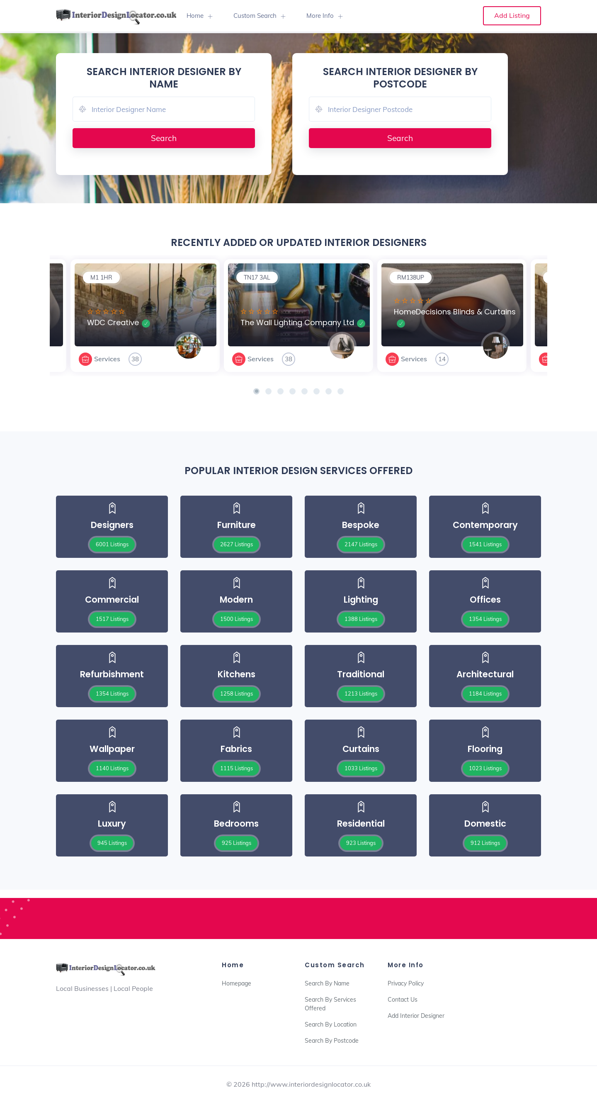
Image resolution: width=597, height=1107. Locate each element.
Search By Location (331, 1024)
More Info (320, 15)
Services (107, 359)
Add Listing (512, 15)
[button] (256, 391)
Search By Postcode (332, 1040)
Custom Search (255, 15)
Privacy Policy (406, 983)
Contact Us (402, 999)
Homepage (236, 983)
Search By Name (327, 983)
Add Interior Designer (416, 1015)
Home (195, 15)
